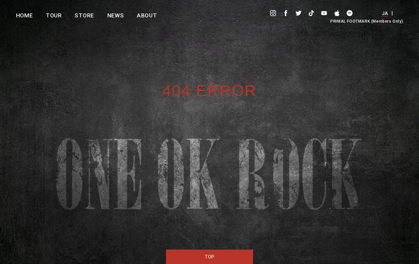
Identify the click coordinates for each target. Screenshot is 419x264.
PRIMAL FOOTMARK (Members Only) (366, 21)
